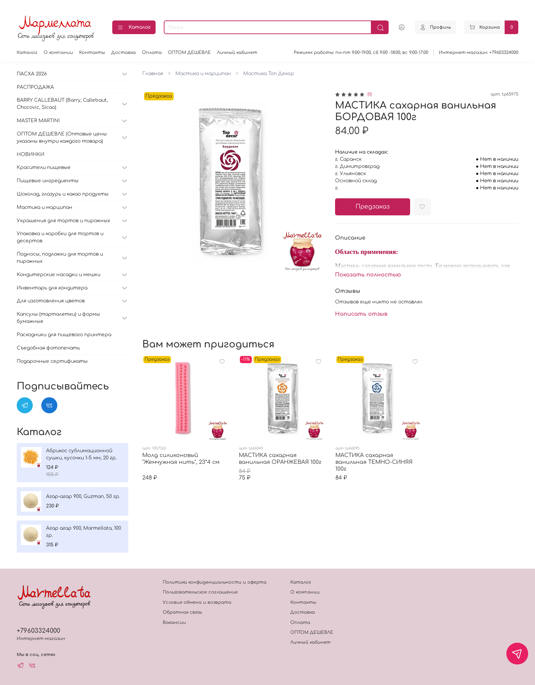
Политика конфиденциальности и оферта (214, 582)
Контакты (92, 52)
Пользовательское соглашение (200, 592)
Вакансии (174, 622)
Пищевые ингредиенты (47, 180)
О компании (58, 52)
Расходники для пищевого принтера (64, 334)
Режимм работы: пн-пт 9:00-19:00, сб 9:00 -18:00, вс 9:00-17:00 (361, 52)
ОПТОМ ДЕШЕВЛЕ (189, 52)
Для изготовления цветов (51, 300)
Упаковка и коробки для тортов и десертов (60, 237)
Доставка (123, 52)
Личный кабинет (237, 52)
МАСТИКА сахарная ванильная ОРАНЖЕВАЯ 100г (280, 458)
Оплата (152, 52)
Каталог (133, 28)
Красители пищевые (44, 167)
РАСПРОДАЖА (35, 87)
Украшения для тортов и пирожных (63, 220)
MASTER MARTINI (38, 120)
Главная (152, 73)
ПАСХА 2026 (32, 73)
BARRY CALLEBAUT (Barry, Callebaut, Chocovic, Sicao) (62, 104)
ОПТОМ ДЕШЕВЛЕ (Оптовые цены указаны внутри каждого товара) (62, 137)
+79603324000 (38, 630)
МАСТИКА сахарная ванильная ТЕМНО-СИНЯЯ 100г (374, 462)
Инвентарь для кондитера (52, 287)
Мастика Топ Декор (268, 73)
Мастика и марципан (203, 73)
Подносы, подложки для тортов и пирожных (60, 258)
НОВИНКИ (30, 154)
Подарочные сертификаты (52, 361)
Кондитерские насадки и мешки (58, 274)
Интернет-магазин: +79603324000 (478, 52)
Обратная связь (182, 612)
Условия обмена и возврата (197, 602)
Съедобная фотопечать (48, 348)
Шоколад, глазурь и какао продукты (63, 194)
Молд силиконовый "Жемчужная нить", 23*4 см (180, 458)
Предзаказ (373, 206)
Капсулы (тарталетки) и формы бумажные (58, 318)
